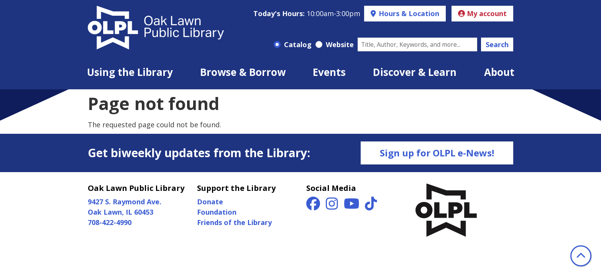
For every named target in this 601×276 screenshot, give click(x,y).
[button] (306, 13)
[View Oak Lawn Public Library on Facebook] (314, 205)
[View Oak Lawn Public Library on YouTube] (352, 205)
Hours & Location (408, 13)
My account (482, 13)
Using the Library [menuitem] (130, 72)
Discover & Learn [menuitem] (414, 72)
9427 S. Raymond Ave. (124, 201)
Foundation (216, 212)
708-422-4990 (109, 222)
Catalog (298, 44)
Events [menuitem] (329, 72)
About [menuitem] (499, 72)
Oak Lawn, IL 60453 (120, 212)
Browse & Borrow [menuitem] (243, 72)
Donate (210, 201)
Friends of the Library (234, 222)
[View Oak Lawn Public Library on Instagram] (333, 205)
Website (340, 44)
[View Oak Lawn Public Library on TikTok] (371, 205)
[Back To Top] (580, 255)
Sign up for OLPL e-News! (437, 152)
